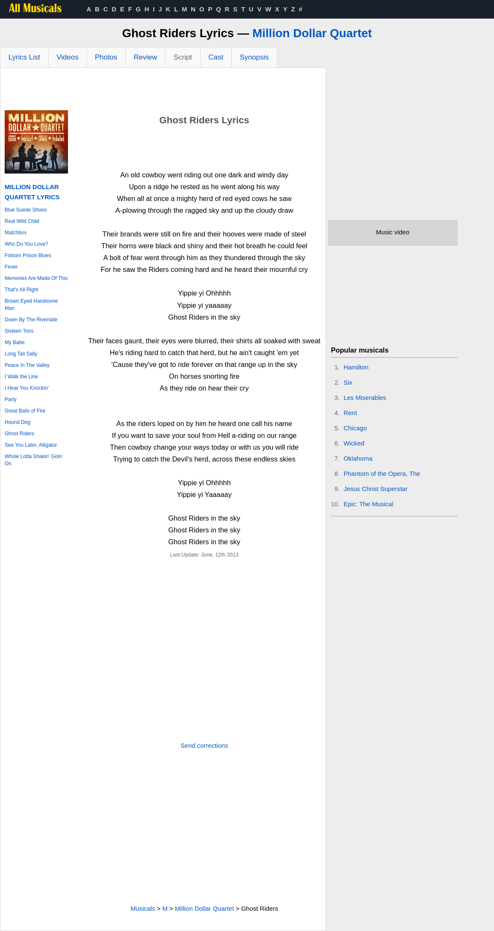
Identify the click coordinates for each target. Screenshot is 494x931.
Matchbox (16, 233)
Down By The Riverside (31, 320)
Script (183, 57)
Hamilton (356, 367)
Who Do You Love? (26, 244)
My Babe (14, 342)
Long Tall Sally (21, 354)
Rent (350, 412)
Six (348, 382)
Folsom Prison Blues (28, 255)
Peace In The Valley (27, 365)
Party (10, 399)
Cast (216, 57)
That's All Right (21, 290)
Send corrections (204, 745)
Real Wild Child (22, 221)
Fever (11, 267)
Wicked (354, 443)
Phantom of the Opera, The (382, 473)
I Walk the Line (21, 377)
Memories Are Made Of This (36, 278)
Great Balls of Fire (25, 411)
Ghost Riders (19, 434)
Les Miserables (365, 397)
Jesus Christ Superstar (376, 488)
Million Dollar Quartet (312, 33)
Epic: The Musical (369, 504)
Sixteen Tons (19, 331)
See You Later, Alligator (31, 445)
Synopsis (254, 57)
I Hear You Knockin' (27, 388)
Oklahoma (358, 458)
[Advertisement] (163, 91)
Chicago (355, 428)
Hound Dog (17, 422)
